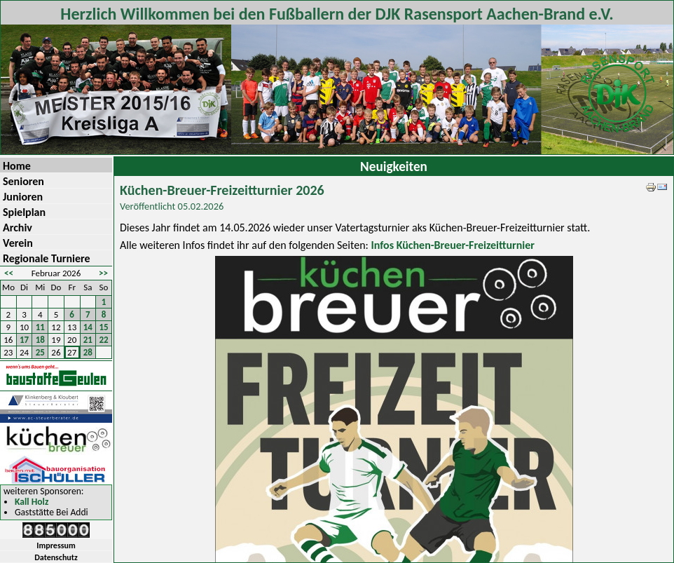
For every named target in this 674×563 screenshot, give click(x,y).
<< (8, 273)
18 (40, 339)
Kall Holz (31, 502)
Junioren (23, 196)
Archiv (17, 227)
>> (103, 273)
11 (40, 327)
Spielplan (24, 212)
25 (40, 352)
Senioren (23, 181)
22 (104, 339)
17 (24, 339)
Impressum (55, 545)
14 (87, 327)
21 (87, 339)
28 (87, 352)
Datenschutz (56, 557)
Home (17, 165)
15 (104, 327)
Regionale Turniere (46, 258)
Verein (18, 243)
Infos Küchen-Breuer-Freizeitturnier (453, 245)
